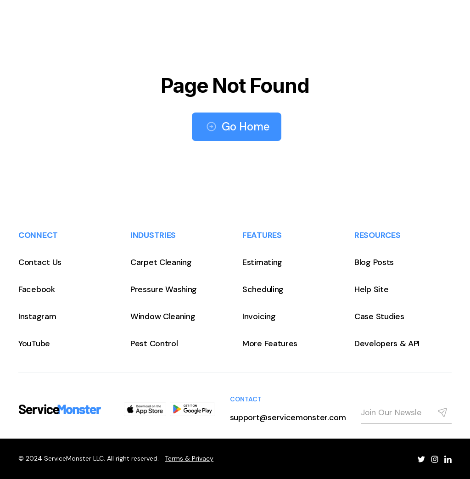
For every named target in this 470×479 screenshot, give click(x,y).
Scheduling (263, 289)
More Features (269, 343)
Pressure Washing (163, 289)
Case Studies (379, 316)
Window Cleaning (163, 316)
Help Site (371, 289)
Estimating (262, 262)
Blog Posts (374, 262)
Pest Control (154, 343)
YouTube (34, 343)
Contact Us (40, 262)
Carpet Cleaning (161, 262)
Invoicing (258, 316)
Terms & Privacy (189, 458)
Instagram (37, 316)
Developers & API (387, 343)
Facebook (36, 289)
